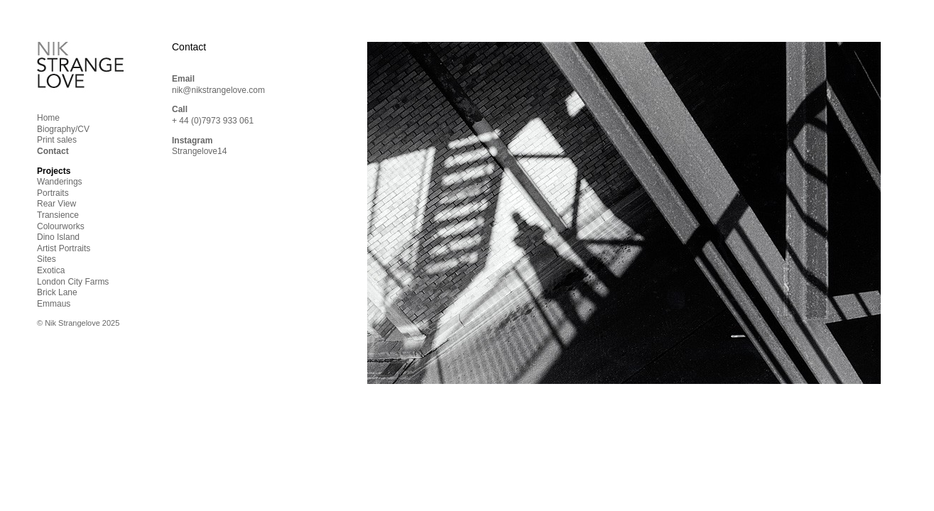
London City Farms (73, 282)
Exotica (51, 270)
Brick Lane (57, 292)
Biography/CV (63, 129)
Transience (58, 215)
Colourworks (61, 226)
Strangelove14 (199, 151)
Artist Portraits (63, 248)
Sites (46, 259)
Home (48, 118)
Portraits (53, 193)
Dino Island (58, 237)
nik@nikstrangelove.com (218, 90)
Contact (53, 151)
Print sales (57, 140)
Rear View (56, 204)
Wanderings (59, 182)
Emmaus (53, 304)
